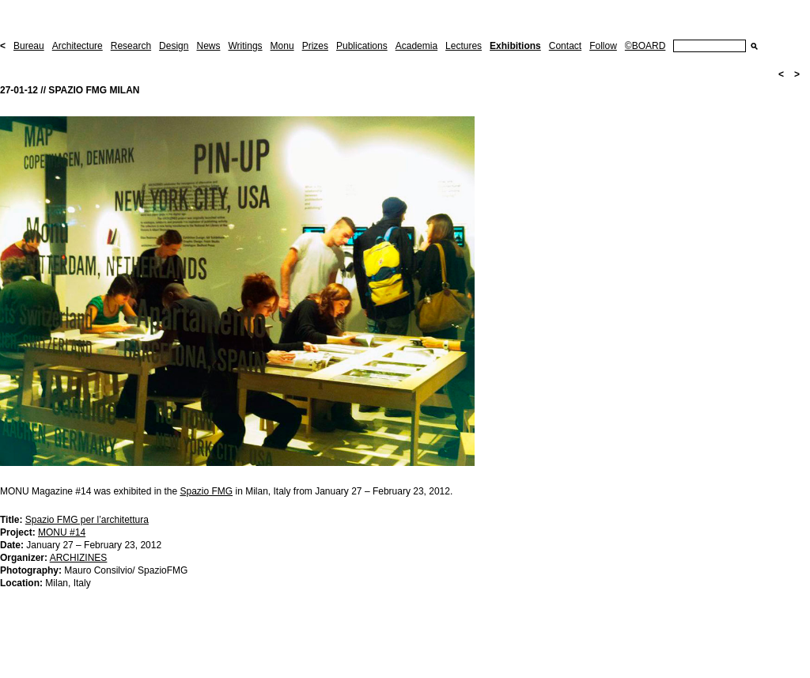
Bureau (28, 45)
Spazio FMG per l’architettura (87, 519)
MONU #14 (61, 532)
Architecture (77, 45)
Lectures (463, 45)
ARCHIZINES (79, 557)
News (208, 45)
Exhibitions (515, 45)
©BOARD (645, 45)
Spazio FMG (206, 491)
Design (173, 45)
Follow (603, 45)
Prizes (315, 45)
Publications (362, 45)
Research (131, 45)
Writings (245, 45)
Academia (416, 45)
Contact (565, 45)
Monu (282, 45)
